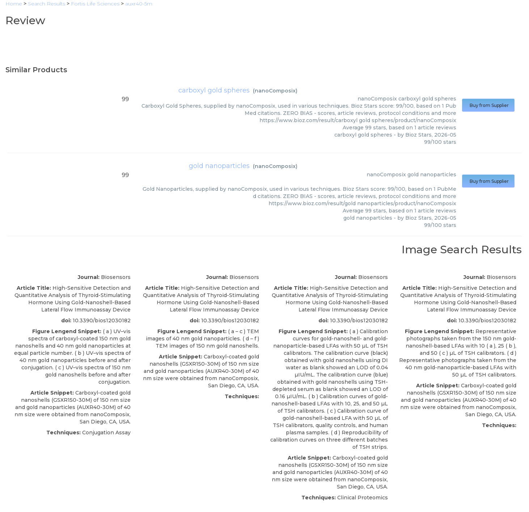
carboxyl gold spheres (214, 90)
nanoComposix (275, 90)
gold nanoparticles (219, 166)
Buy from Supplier (488, 105)
